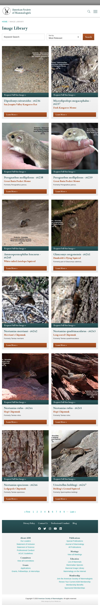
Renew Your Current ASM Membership (74, 582)
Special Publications (75, 541)
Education (74, 559)
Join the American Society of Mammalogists (75, 579)
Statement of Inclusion (26, 544)
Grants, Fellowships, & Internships (26, 571)
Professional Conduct (60, 523)
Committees (25, 557)
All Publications (75, 547)
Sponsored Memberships (75, 588)
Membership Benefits (74, 585)
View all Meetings (75, 554)
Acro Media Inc (56, 601)
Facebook (39, 528)
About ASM (25, 538)
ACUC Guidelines (26, 553)
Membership (74, 575)
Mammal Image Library (74, 568)
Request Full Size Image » (15, 95)
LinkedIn (60, 528)
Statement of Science (25, 547)
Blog (75, 523)
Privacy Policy (29, 523)
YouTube (55, 528)
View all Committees (25, 561)
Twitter (44, 528)
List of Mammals (74, 562)
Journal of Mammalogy (74, 544)
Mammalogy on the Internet (75, 571)
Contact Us (43, 523)
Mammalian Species (74, 565)
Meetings (74, 551)
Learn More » (11, 114)
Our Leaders (26, 541)
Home (4, 22)
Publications (74, 538)
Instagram (50, 528)
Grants (25, 565)
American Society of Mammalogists (50, 598)
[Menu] (95, 12)
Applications (26, 568)
